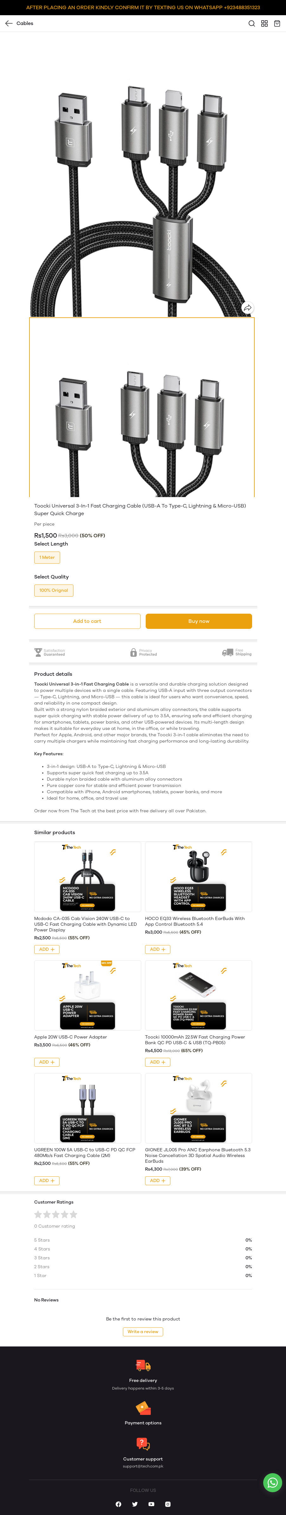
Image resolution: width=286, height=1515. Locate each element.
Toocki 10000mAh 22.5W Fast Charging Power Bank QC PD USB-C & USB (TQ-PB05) (195, 1039)
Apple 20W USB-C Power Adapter (70, 1037)
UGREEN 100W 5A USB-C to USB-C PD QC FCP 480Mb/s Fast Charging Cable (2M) (84, 1152)
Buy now (198, 621)
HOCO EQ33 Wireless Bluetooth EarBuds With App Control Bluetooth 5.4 (195, 921)
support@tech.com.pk (143, 1466)
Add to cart (87, 621)
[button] (142, 458)
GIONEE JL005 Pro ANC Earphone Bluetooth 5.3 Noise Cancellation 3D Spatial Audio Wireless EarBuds (198, 1155)
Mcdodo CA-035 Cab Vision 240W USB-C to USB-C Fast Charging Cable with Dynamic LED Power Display (85, 924)
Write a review (143, 1331)
